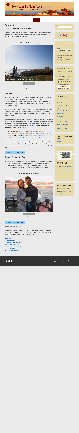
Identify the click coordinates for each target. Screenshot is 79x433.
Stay (29, 20)
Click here (31, 123)
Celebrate (36, 20)
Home (17, 20)
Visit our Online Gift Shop (62, 105)
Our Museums (60, 116)
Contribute (51, 20)
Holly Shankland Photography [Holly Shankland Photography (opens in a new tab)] (12, 244)
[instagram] (11, 261)
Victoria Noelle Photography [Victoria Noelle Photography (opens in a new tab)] (12, 250)
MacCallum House (42, 137)
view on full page (67, 166)
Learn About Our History (62, 121)
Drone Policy (59, 102)
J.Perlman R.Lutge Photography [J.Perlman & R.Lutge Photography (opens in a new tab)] (13, 246)
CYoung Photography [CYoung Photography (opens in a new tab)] (10, 240)
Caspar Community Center (42, 135)
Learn (43, 20)
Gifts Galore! (59, 141)
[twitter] (9, 261)
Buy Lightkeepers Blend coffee (64, 118)
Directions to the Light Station (63, 99)
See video (62, 128)
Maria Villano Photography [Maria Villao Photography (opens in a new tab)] (11, 248)
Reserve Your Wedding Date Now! (15, 152)
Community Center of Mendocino (20, 137)
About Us (61, 20)
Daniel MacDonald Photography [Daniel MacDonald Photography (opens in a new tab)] (13, 242)
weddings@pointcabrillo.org (34, 141)
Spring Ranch (32, 137)
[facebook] (6, 261)
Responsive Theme (67, 261)
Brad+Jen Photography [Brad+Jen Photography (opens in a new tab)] (10, 238)
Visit (23, 20)
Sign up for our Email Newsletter (63, 110)
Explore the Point (60, 113)
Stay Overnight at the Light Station (64, 108)
